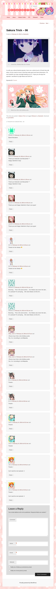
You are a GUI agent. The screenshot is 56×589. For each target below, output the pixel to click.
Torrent (15, 80)
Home (8, 17)
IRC (29, 17)
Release (34, 116)
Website (12, 562)
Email (13, 552)
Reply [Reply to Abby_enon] (11, 342)
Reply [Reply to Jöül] (11, 475)
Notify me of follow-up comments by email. (21, 567)
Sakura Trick (22, 116)
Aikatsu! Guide (22, 17)
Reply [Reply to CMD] (11, 429)
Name (13, 543)
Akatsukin (25, 34)
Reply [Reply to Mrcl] (11, 251)
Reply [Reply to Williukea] (11, 296)
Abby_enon (11, 333)
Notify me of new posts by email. (19, 570)
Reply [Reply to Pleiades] (11, 142)
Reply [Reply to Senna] (11, 165)
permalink (11, 117)
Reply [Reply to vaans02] (11, 209)
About (14, 17)
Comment (12, 519)
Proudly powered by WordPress (28, 582)
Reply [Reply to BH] (11, 386)
